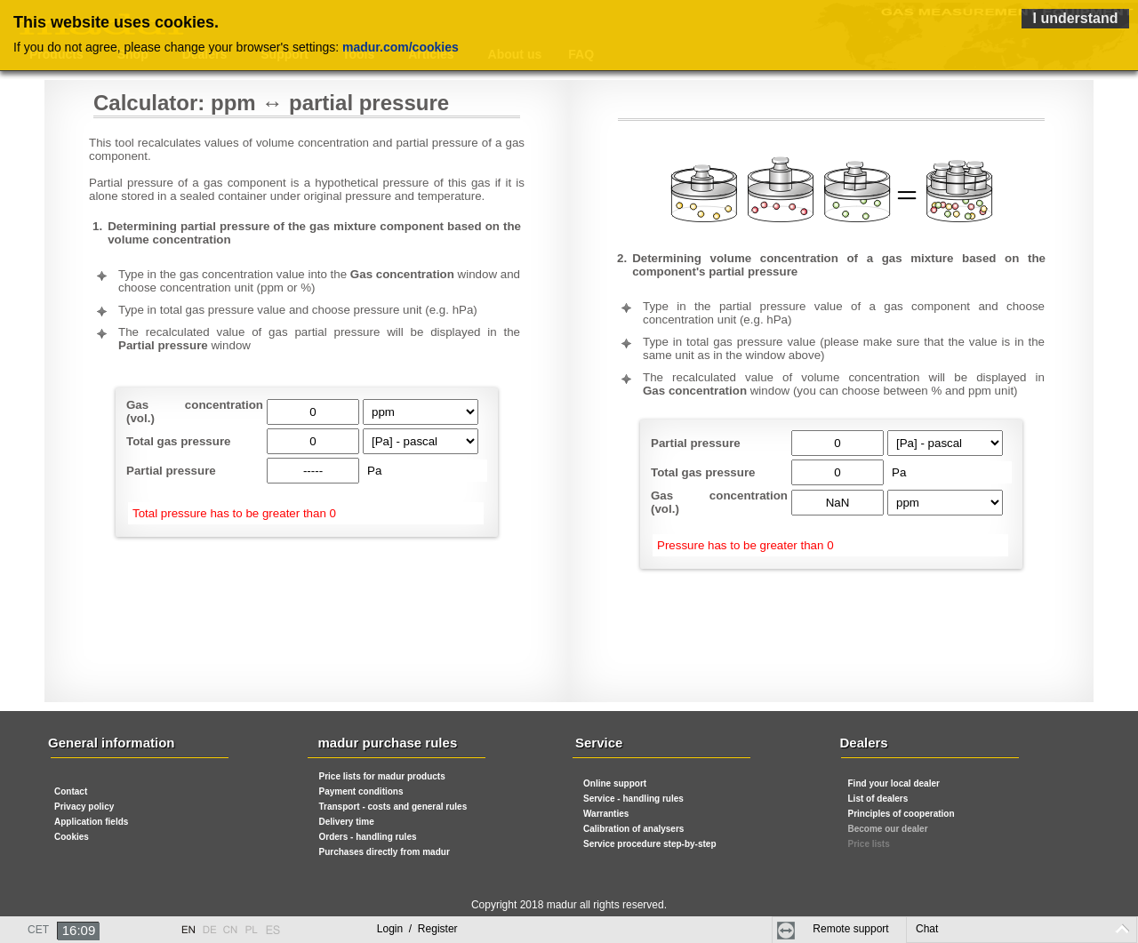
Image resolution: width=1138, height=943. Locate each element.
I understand (1075, 18)
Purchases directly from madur (384, 852)
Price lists (869, 844)
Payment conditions (361, 791)
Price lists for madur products (382, 776)
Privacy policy (84, 806)
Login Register (417, 929)
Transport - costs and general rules (393, 806)
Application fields (91, 822)
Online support (614, 783)
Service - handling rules (633, 798)
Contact (70, 791)
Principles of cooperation (901, 814)
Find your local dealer (894, 783)
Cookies (71, 837)
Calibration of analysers (633, 829)
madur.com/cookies (400, 47)
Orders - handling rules (368, 837)
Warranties (606, 814)
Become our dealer (888, 829)
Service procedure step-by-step (650, 844)
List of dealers (878, 798)
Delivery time (346, 822)
